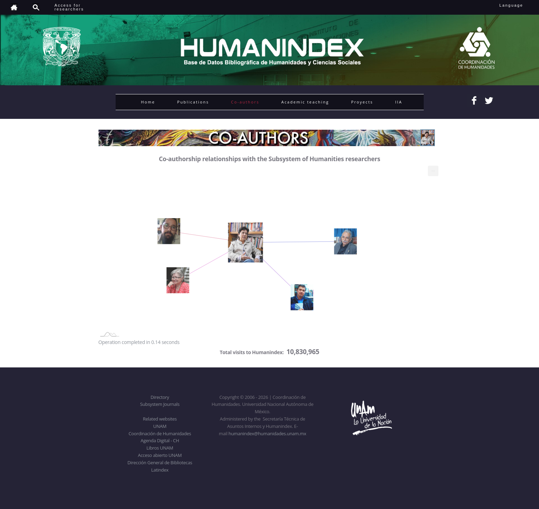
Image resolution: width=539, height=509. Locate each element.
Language (516, 5)
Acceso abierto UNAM (160, 455)
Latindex (159, 470)
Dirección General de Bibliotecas (160, 462)
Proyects (362, 102)
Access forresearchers (69, 7)
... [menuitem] (433, 169)
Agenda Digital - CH (160, 440)
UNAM (160, 426)
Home (148, 102)
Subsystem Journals (160, 404)
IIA (398, 102)
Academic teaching (305, 102)
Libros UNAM (159, 448)
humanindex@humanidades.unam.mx (267, 433)
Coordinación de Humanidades (160, 433)
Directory (160, 397)
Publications (193, 102)
